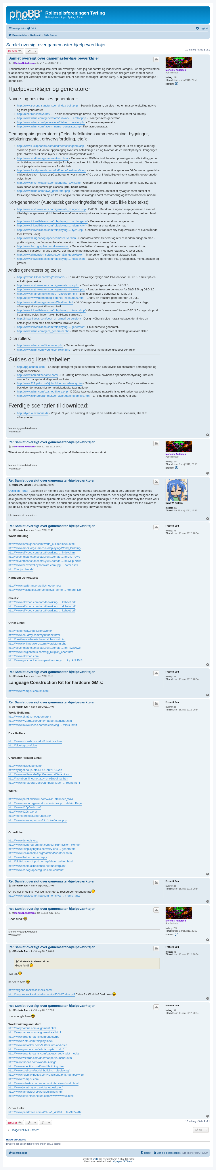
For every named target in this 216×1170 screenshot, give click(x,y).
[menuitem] (31, 28)
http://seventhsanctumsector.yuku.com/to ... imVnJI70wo (44, 556)
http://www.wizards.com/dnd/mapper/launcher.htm (40, 720)
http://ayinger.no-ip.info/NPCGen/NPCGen (35, 770)
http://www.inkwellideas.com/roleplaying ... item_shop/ (51, 310)
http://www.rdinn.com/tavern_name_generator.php (49, 126)
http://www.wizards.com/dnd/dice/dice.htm (35, 741)
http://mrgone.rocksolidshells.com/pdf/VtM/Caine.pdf (41, 994)
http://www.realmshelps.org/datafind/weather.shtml (40, 853)
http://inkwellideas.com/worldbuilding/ (32, 1062)
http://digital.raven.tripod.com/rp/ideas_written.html (40, 861)
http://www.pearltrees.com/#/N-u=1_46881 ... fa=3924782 (44, 1112)
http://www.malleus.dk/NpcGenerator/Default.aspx (40, 774)
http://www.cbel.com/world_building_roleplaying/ (38, 1070)
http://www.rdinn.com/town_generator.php (43, 191)
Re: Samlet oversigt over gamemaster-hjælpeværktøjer (51, 442)
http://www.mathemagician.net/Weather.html (45, 302)
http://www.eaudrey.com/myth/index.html (34, 635)
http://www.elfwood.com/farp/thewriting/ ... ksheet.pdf (41, 602)
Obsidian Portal (18, 490)
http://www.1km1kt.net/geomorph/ (29, 716)
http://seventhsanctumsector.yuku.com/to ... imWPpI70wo (44, 561)
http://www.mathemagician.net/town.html (43, 158)
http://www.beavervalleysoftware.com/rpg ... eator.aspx (43, 565)
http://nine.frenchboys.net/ (33, 114)
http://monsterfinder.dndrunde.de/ (29, 815)
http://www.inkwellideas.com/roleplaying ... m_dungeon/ (52, 221)
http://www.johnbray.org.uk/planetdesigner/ (35, 1087)
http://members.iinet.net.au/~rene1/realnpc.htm (38, 778)
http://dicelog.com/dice (22, 745)
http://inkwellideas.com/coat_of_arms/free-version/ (49, 318)
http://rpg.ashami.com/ (31, 366)
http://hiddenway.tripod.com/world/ (30, 630)
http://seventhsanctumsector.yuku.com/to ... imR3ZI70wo (44, 647)
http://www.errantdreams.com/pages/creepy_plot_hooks (43, 1053)
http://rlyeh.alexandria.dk (32, 413)
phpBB (96, 1159)
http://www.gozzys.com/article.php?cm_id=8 (36, 1049)
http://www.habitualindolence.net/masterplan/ (36, 865)
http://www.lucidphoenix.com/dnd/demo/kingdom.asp (50, 146)
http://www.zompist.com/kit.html (28, 691)
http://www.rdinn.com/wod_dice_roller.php (43, 349)
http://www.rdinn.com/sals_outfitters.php (42, 391)
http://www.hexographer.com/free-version (43, 246)
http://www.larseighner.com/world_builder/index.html (41, 544)
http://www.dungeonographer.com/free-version (46, 238)
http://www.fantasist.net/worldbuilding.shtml (35, 1091)
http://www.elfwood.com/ (23, 656)
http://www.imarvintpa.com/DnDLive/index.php (37, 820)
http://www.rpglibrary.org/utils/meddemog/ (34, 585)
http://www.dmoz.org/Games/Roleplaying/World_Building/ (44, 548)
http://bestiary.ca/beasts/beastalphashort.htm (36, 639)
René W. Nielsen (174, 503)
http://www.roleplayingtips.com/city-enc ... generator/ (41, 848)
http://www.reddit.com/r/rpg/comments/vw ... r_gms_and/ (44, 895)
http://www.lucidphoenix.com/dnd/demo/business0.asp (51, 170)
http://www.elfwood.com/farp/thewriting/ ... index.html (41, 552)
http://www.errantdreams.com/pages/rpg (33, 1036)
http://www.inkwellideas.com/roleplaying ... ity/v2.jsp (50, 230)
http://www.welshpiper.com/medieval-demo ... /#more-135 (44, 589)
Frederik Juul (173, 526)
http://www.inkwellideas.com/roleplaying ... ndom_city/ (51, 225)
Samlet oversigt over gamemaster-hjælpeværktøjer (56, 44)
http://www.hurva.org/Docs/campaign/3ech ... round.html (44, 782)
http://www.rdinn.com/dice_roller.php (40, 345)
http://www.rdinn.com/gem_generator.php (43, 331)
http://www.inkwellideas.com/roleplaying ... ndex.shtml (51, 258)
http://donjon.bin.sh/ (20, 569)
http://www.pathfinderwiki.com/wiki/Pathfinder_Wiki (40, 799)
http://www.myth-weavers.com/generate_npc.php (48, 285)
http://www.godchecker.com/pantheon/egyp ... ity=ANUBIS (45, 660)
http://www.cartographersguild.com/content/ (35, 870)
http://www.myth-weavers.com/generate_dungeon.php (51, 209)
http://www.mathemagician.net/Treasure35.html (47, 293)
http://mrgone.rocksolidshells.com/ (30, 990)
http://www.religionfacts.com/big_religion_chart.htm (40, 652)
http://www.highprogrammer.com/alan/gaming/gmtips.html (53, 395)
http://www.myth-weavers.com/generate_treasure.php (51, 289)
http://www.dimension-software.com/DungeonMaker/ (50, 254)
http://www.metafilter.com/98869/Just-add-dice (37, 1045)
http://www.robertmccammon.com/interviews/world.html (43, 1083)
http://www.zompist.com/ (23, 1079)
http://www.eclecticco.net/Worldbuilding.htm (36, 1066)
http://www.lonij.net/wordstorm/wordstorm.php (37, 643)
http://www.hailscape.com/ (25, 765)
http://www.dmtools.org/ (23, 840)
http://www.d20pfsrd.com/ (24, 807)
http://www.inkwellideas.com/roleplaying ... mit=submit (42, 725)
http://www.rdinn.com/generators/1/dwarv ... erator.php (51, 118)
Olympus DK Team (122, 1161)
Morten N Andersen (176, 70)
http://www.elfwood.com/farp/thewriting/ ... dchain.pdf (41, 606)
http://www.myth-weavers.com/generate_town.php (49, 182)
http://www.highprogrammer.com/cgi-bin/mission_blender (44, 844)
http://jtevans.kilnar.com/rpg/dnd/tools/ (41, 277)
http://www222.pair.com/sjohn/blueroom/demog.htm (49, 383)
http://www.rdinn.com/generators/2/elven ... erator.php (51, 122)
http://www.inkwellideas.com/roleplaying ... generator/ (51, 327)
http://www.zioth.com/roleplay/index (30, 1041)
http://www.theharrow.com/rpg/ (27, 857)
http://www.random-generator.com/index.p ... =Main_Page (45, 803)
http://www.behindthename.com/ (37, 375)
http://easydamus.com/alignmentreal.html (34, 1032)
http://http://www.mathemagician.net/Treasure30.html (50, 297)
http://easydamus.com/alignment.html (32, 1028)
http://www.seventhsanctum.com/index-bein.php (47, 105)
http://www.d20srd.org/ (22, 811)
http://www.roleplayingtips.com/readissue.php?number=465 (46, 1074)
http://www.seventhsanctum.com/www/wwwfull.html (41, 1095)
